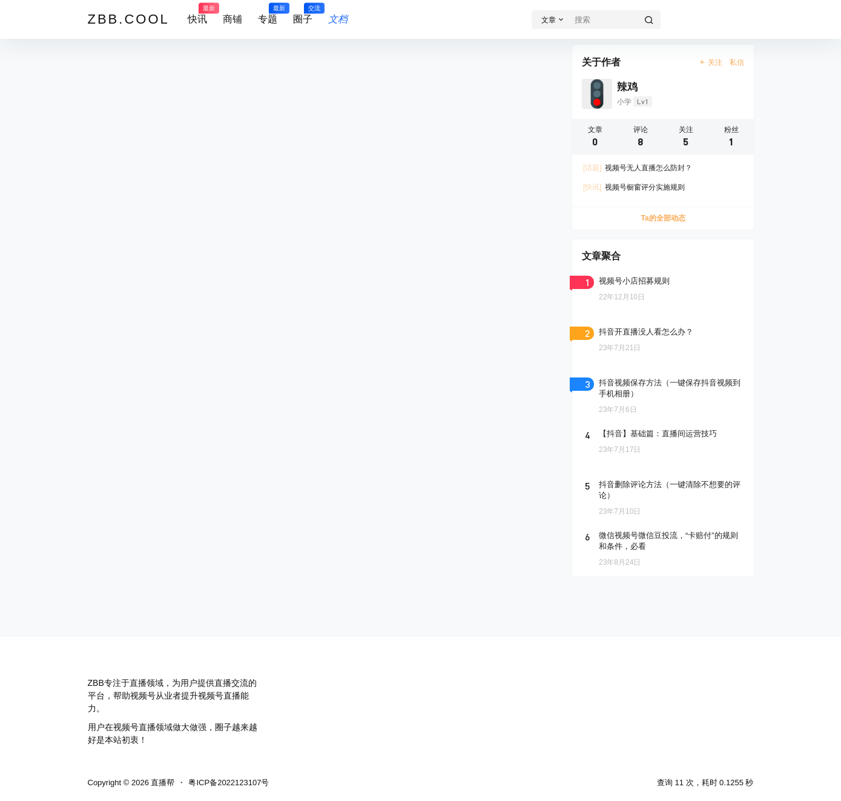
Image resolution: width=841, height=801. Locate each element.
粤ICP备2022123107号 (228, 782)
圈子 (302, 14)
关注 (710, 62)
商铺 (232, 19)
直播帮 (162, 782)
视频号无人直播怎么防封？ (637, 168)
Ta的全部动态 (663, 218)
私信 (737, 62)
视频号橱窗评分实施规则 (634, 187)
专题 (267, 14)
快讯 (197, 14)
